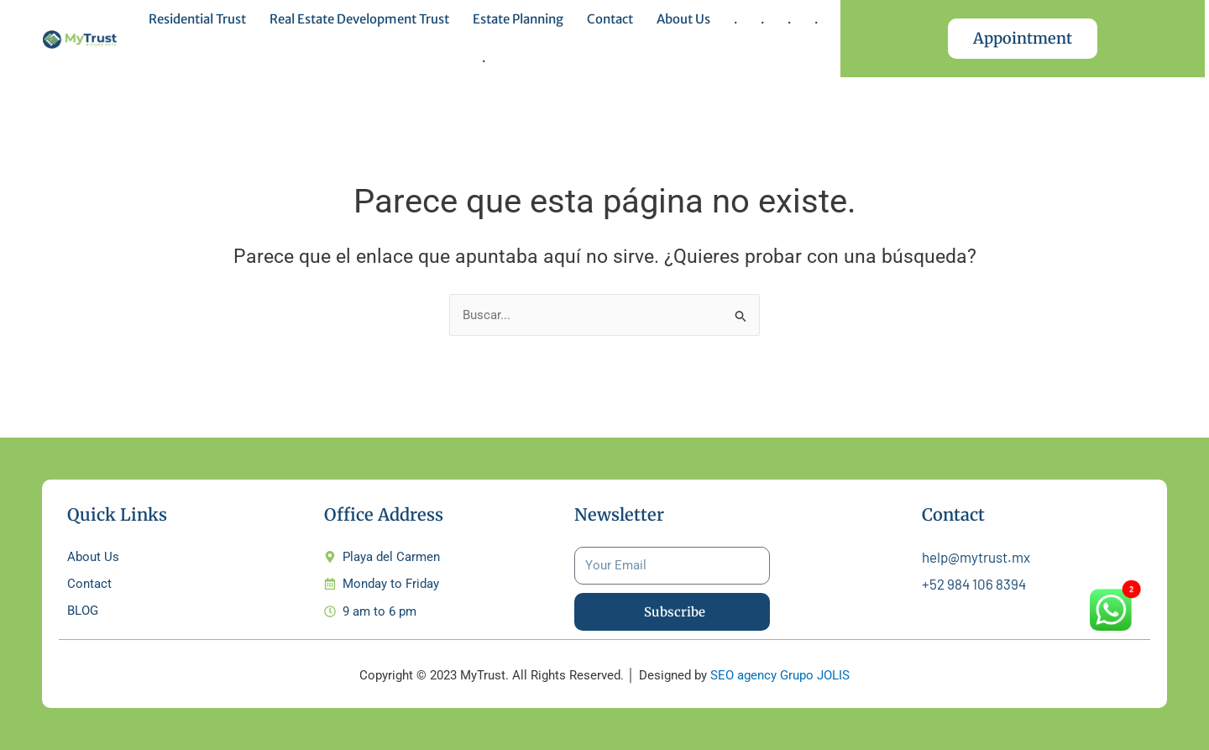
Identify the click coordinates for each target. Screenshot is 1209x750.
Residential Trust (197, 19)
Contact (610, 19)
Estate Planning (518, 19)
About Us (683, 19)
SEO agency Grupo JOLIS (780, 675)
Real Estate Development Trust (359, 19)
